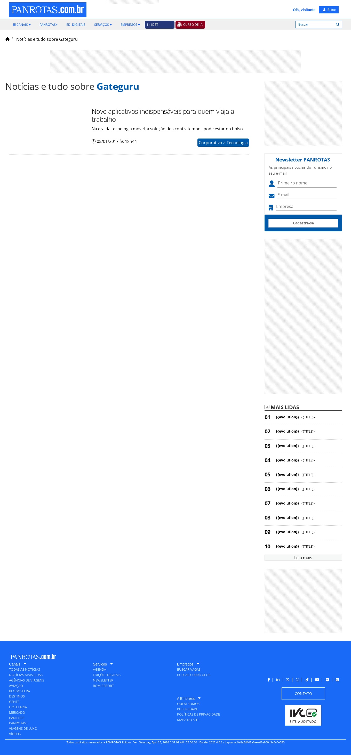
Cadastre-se (303, 223)
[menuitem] (22, 24)
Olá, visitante (304, 10)
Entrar (329, 10)
